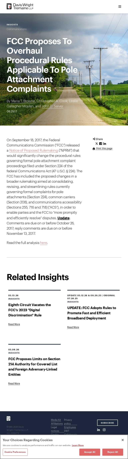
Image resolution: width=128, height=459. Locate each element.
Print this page (104, 148)
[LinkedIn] (98, 429)
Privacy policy (68, 422)
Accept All (89, 452)
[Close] (122, 440)
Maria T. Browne (23, 101)
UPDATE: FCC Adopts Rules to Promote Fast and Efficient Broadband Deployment (91, 313)
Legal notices (55, 429)
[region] (64, 447)
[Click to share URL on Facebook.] (100, 143)
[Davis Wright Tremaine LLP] (20, 6)
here (43, 243)
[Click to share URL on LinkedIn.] (104, 143)
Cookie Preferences (15, 452)
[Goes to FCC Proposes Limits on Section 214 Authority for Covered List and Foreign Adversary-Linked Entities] (14, 384)
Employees (70, 427)
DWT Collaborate (70, 433)
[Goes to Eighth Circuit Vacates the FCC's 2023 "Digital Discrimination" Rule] (14, 324)
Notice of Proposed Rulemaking (33, 150)
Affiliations (57, 424)
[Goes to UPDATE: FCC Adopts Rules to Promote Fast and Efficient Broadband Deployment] (73, 327)
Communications (16, 29)
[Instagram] (104, 429)
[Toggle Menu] (119, 6)
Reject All (113, 452)
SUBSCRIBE (107, 423)
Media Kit (56, 420)
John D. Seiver (52, 106)
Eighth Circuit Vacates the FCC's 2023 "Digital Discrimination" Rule (29, 310)
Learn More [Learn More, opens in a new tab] (78, 445)
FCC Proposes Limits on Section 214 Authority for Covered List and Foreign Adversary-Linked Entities (34, 366)
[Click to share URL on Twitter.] (96, 143)
